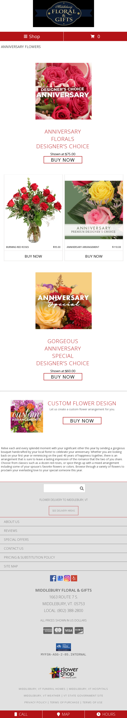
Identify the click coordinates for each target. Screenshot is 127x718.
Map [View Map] (63, 714)
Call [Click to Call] (21, 714)
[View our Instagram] (67, 580)
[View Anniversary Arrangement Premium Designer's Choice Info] (94, 210)
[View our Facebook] (53, 580)
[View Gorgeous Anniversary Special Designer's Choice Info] (63, 301)
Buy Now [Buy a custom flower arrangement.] (82, 420)
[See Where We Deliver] (63, 510)
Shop (32, 36)
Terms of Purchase (64, 702)
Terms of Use (93, 702)
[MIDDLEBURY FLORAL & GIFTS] (63, 26)
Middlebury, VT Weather (42, 695)
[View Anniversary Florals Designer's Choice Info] (63, 91)
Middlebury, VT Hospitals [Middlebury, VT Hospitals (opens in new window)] (88, 689)
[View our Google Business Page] (60, 580)
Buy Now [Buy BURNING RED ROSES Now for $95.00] (33, 256)
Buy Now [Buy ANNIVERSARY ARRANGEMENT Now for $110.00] (94, 256)
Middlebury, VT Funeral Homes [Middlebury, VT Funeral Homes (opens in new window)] (42, 689)
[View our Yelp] (74, 580)
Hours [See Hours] (106, 714)
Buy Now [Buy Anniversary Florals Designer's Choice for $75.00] (63, 160)
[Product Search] (64, 488)
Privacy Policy (35, 702)
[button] (63, 647)
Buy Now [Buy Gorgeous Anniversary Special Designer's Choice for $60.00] (63, 377)
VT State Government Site (83, 695)
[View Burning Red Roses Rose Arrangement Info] (33, 210)
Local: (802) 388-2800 (63, 610)
